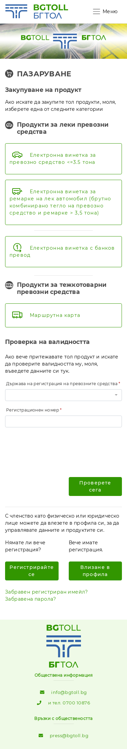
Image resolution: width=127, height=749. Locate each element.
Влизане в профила (95, 570)
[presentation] (56, 446)
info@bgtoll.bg (69, 692)
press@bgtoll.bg (69, 735)
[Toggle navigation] (105, 11)
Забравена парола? (30, 599)
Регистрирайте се (31, 570)
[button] (63, 395)
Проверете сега (95, 486)
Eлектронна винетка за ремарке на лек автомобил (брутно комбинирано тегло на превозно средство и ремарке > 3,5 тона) (60, 202)
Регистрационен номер (32, 410)
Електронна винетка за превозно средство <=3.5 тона (52, 158)
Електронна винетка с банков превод (62, 251)
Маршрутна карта (55, 315)
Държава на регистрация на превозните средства (62, 383)
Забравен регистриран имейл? (46, 592)
